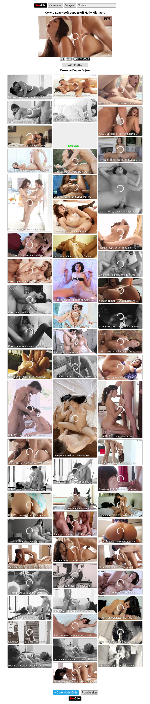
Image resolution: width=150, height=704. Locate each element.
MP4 (69, 59)
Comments (75, 64)
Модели (70, 5)
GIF (63, 59)
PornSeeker (89, 692)
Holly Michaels (81, 59)
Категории (56, 5)
